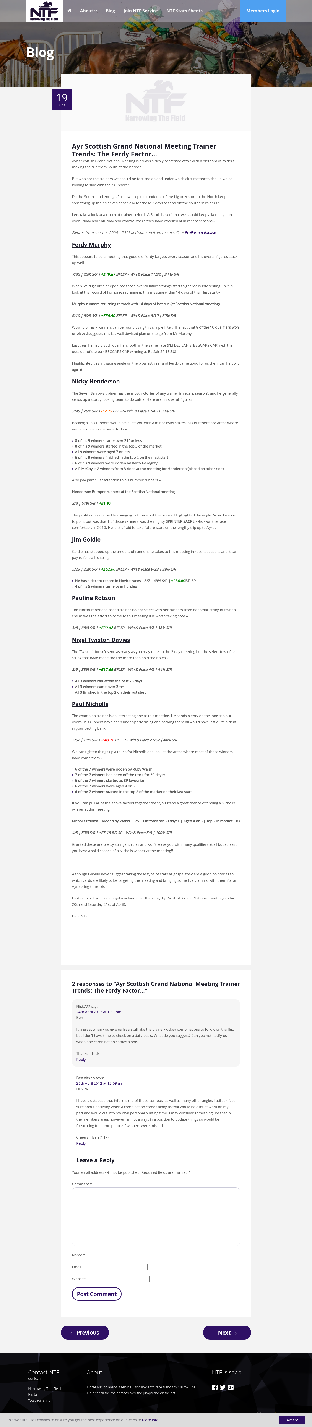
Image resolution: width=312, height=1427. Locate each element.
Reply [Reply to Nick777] (81, 1059)
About (86, 11)
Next (229, 1332)
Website (79, 1278)
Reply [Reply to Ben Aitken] (81, 1143)
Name (78, 1254)
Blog (110, 11)
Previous (83, 1332)
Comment (82, 1184)
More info (150, 1420)
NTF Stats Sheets (184, 11)
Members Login (263, 11)
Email (78, 1266)
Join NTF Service (141, 11)
